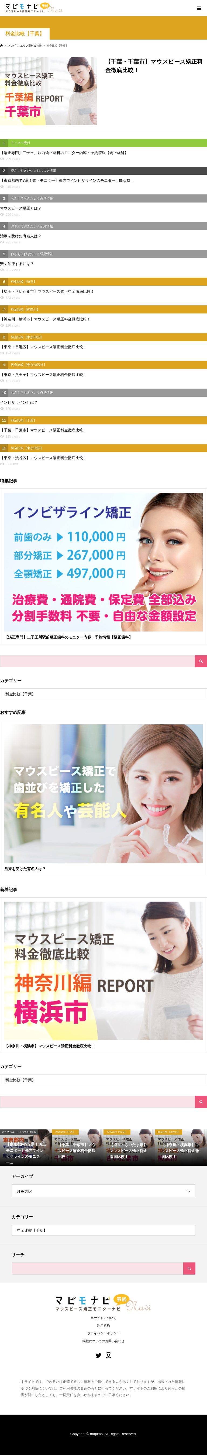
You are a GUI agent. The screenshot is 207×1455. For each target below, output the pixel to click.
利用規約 (103, 1326)
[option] (26, 1147)
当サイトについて (103, 1318)
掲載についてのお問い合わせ (103, 1341)
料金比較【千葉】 (24, 33)
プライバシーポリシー (103, 1333)
